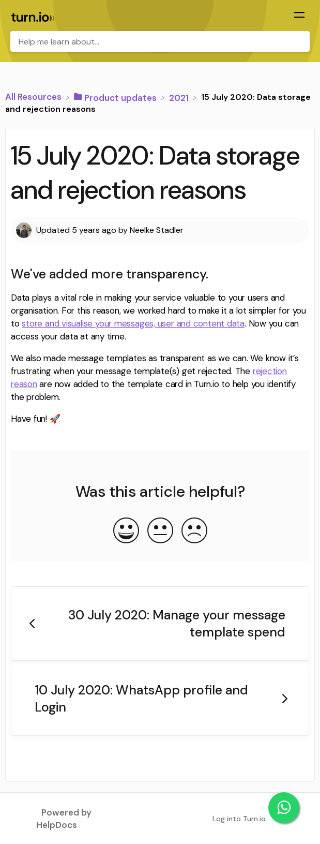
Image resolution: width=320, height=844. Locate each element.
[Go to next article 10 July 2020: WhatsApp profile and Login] (160, 698)
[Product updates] (116, 96)
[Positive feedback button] (126, 531)
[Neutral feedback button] (160, 531)
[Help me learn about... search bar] (160, 41)
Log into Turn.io (239, 818)
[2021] (180, 96)
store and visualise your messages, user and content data (133, 323)
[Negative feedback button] (194, 531)
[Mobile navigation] (299, 16)
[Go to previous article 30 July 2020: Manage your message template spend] (160, 623)
